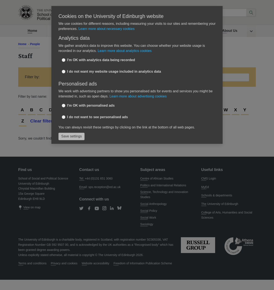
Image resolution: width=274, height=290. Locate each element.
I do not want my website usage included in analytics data (114, 71)
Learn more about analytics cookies (125, 51)
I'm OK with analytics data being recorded (101, 60)
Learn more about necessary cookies (106, 29)
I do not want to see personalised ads (97, 117)
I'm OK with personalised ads (91, 105)
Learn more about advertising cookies (138, 96)
